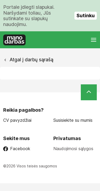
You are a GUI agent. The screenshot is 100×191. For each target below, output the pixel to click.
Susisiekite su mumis (73, 120)
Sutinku (86, 15)
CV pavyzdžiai (17, 120)
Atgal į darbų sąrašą (30, 59)
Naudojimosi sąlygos (73, 148)
